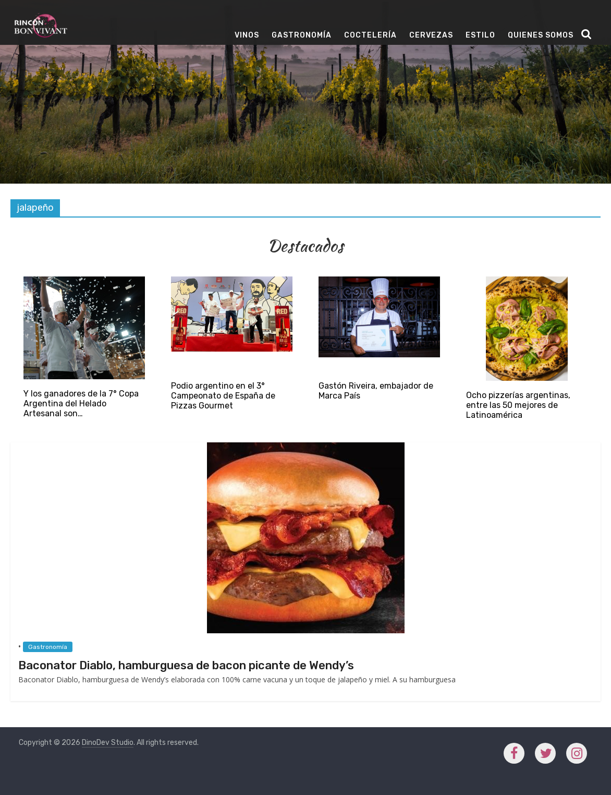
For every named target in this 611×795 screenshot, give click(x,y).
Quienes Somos (540, 35)
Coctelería (370, 35)
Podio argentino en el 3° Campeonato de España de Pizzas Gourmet (223, 396)
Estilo (480, 35)
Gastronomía (302, 35)
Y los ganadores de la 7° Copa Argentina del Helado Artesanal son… (81, 403)
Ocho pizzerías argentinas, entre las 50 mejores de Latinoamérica (518, 405)
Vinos (247, 35)
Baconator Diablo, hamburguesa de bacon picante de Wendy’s (186, 665)
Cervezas (431, 35)
